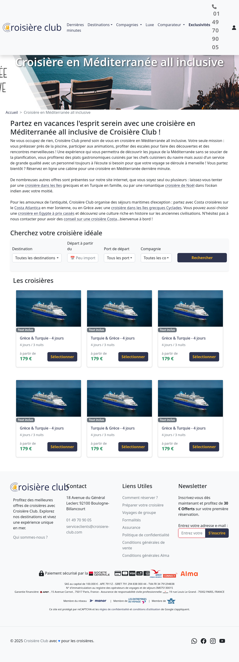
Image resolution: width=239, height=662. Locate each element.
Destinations (98, 24)
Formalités (131, 520)
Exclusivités (199, 24)
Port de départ (116, 248)
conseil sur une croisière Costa (90, 219)
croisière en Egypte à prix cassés (46, 213)
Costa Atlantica (27, 207)
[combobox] (37, 257)
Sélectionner (62, 356)
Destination (22, 248)
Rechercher (202, 257)
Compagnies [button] (127, 24)
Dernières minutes (75, 27)
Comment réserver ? (140, 497)
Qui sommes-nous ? (30, 537)
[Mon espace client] (234, 27)
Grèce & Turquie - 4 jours (42, 338)
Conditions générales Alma (145, 555)
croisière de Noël (179, 185)
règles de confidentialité (114, 609)
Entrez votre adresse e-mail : (203, 525)
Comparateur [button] (170, 24)
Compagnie (151, 248)
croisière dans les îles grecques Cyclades (146, 207)
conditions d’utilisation (146, 609)
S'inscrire (216, 533)
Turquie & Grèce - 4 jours (113, 338)
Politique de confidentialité (145, 534)
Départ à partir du (80, 246)
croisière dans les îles (43, 185)
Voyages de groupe (139, 512)
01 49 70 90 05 (78, 520)
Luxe (150, 24)
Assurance (131, 527)
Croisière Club (36, 640)
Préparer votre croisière (143, 505)
